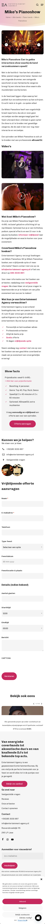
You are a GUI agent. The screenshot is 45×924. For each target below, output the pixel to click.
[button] (41, 879)
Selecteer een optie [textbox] (12, 547)
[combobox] (23, 547)
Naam (5, 498)
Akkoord (22, 901)
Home (8, 17)
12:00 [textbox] (5, 613)
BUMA (29, 723)
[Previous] (6, 44)
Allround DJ (24, 402)
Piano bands (28, 17)
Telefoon (6, 527)
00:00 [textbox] (5, 628)
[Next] (38, 44)
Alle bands (16, 17)
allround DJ (37, 140)
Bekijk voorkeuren (22, 915)
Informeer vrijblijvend (28, 235)
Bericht (5, 637)
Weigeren (22, 908)
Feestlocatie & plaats (12, 570)
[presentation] (20, 665)
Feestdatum (7, 556)
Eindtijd (5, 622)
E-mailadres (8, 512)
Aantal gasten (8, 593)
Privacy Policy (22, 920)
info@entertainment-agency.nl (16, 269)
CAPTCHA (6, 658)
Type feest (7, 541)
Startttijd (6, 607)
